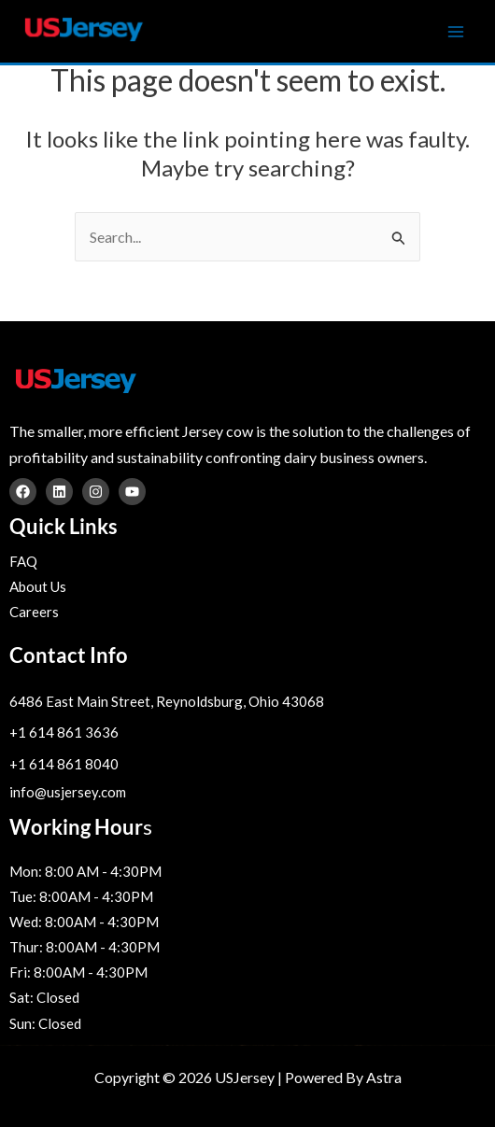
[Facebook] (22, 491)
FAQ (23, 561)
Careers (34, 611)
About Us (37, 586)
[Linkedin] (59, 491)
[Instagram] (95, 491)
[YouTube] (132, 491)
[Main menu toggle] (455, 31)
